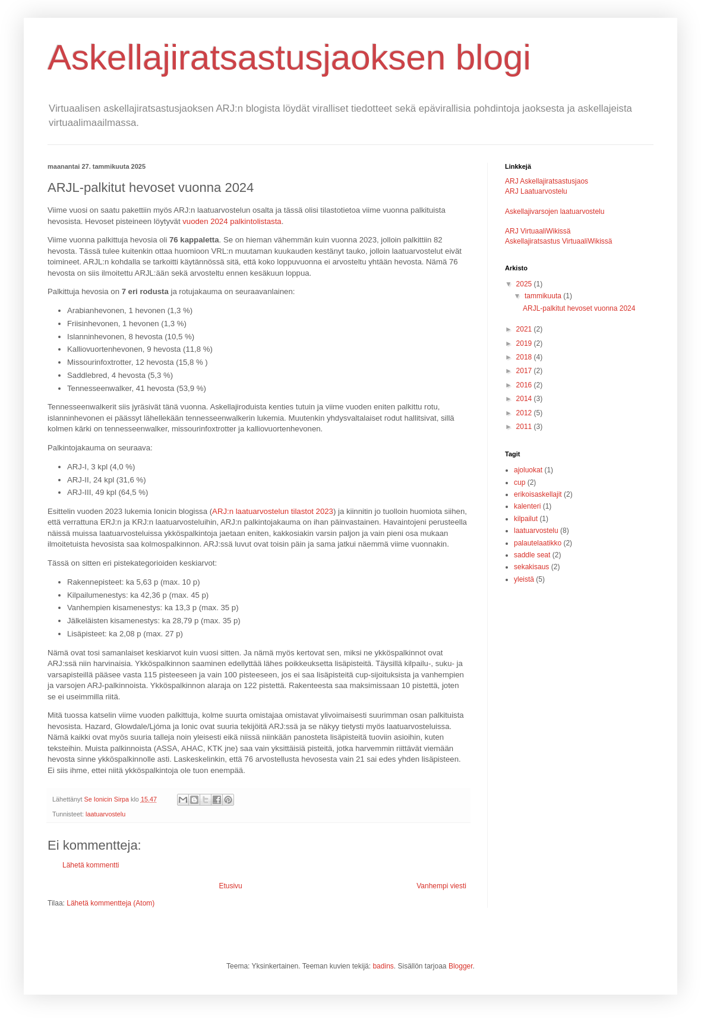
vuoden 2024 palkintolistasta (231, 221)
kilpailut (526, 519)
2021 (525, 329)
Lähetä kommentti (90, 865)
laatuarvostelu (105, 814)
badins (382, 966)
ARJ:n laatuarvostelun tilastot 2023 (272, 511)
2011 (525, 426)
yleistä (524, 579)
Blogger (461, 966)
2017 (525, 371)
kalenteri (527, 506)
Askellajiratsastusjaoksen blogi (289, 57)
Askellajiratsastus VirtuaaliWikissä (558, 241)
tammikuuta (544, 296)
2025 (525, 284)
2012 (525, 413)
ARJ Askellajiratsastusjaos (546, 181)
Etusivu (230, 886)
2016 (525, 385)
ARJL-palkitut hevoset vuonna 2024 (579, 308)
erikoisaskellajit (538, 494)
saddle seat (532, 555)
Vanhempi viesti (441, 886)
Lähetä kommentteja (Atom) (110, 903)
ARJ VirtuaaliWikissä (537, 231)
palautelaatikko (537, 543)
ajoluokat (528, 470)
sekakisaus (531, 567)
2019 (525, 343)
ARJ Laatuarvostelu (536, 191)
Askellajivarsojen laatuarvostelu (554, 211)
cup (519, 482)
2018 (525, 357)
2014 (525, 399)
